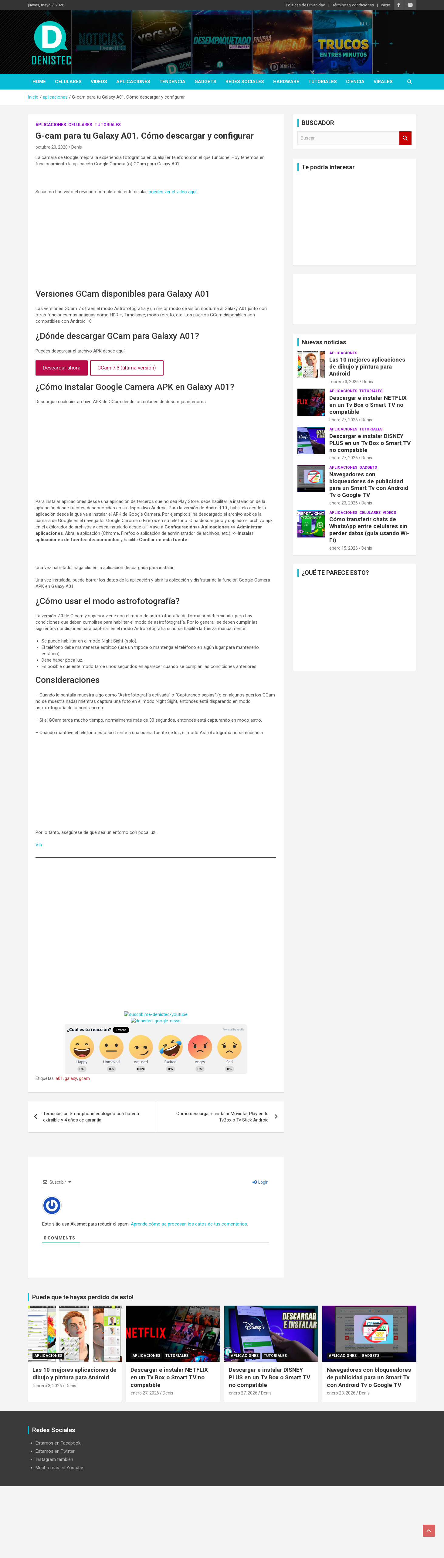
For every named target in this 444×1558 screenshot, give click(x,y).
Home (39, 81)
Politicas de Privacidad (305, 5)
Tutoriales (322, 81)
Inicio (385, 5)
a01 (59, 1078)
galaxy (71, 1078)
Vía (39, 845)
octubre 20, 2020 (52, 147)
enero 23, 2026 (343, 503)
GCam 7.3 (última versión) (126, 368)
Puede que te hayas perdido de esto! (83, 1297)
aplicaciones (133, 81)
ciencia (355, 81)
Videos (99, 81)
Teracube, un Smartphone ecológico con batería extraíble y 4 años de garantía (91, 1117)
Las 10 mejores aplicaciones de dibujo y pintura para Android (367, 366)
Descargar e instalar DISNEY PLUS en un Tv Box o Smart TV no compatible (370, 443)
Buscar (405, 138)
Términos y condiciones (353, 5)
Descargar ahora (61, 368)
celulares (68, 81)
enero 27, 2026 (343, 419)
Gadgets (205, 81)
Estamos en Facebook (58, 1443)
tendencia (172, 81)
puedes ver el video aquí (172, 191)
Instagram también (54, 1459)
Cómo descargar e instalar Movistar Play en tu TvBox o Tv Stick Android (222, 1117)
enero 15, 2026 (343, 548)
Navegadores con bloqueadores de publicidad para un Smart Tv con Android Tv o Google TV (368, 484)
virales (383, 81)
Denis (76, 147)
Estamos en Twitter (55, 1451)
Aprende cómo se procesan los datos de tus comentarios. (189, 1224)
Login (261, 1182)
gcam (84, 1078)
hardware (286, 81)
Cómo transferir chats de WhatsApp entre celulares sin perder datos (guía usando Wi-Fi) (369, 529)
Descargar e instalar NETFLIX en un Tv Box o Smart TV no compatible (368, 404)
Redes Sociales (244, 81)
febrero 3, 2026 (344, 381)
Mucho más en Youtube (59, 1467)
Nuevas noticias (324, 342)
